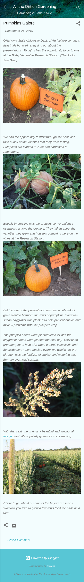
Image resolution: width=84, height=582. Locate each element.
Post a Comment (18, 540)
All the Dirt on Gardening (34, 6)
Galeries (51, 566)
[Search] (78, 8)
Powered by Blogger (42, 558)
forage (7, 436)
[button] (78, 24)
